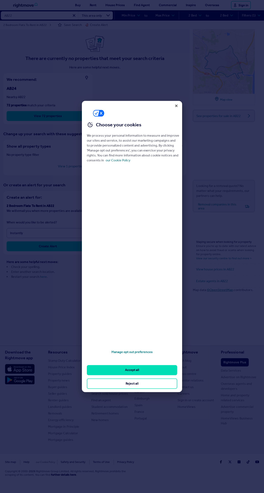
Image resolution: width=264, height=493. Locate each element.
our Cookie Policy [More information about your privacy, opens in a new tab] (118, 160)
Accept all (132, 370)
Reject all (132, 383)
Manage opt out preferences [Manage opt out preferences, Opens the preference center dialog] (132, 352)
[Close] (176, 105)
